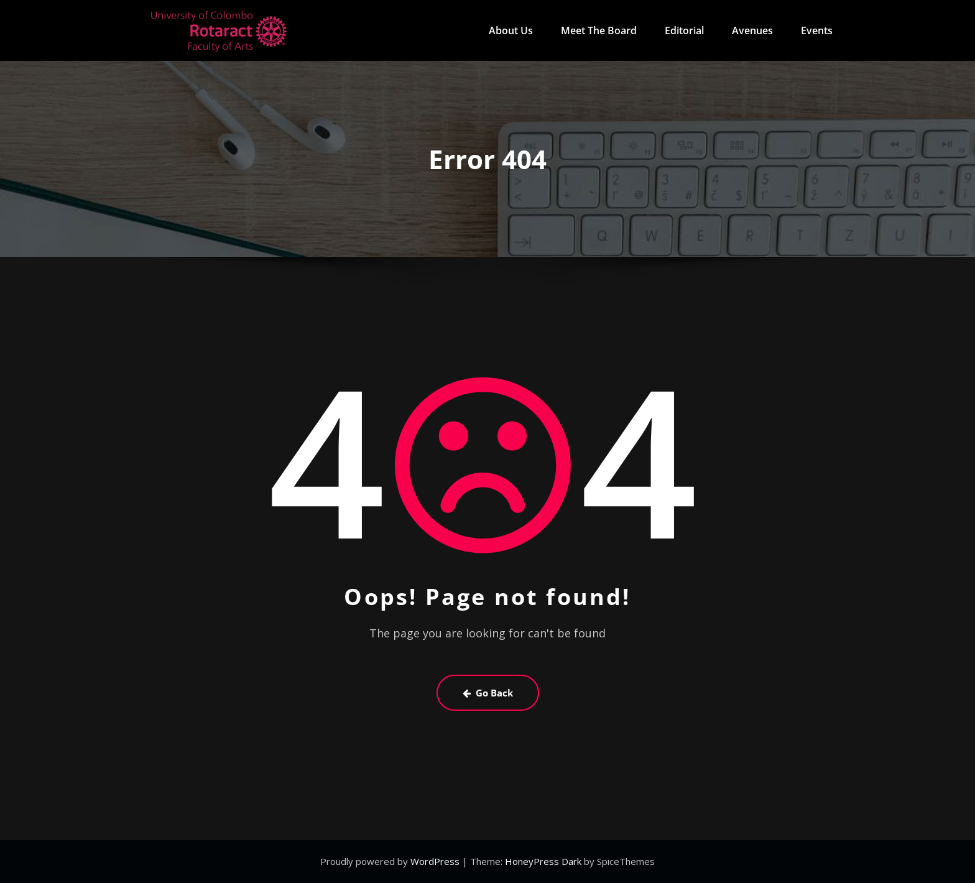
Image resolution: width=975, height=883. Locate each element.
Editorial (684, 30)
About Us (511, 30)
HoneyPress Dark (543, 861)
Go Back (488, 693)
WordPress (436, 861)
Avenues (752, 30)
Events (817, 30)
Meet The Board (599, 30)
